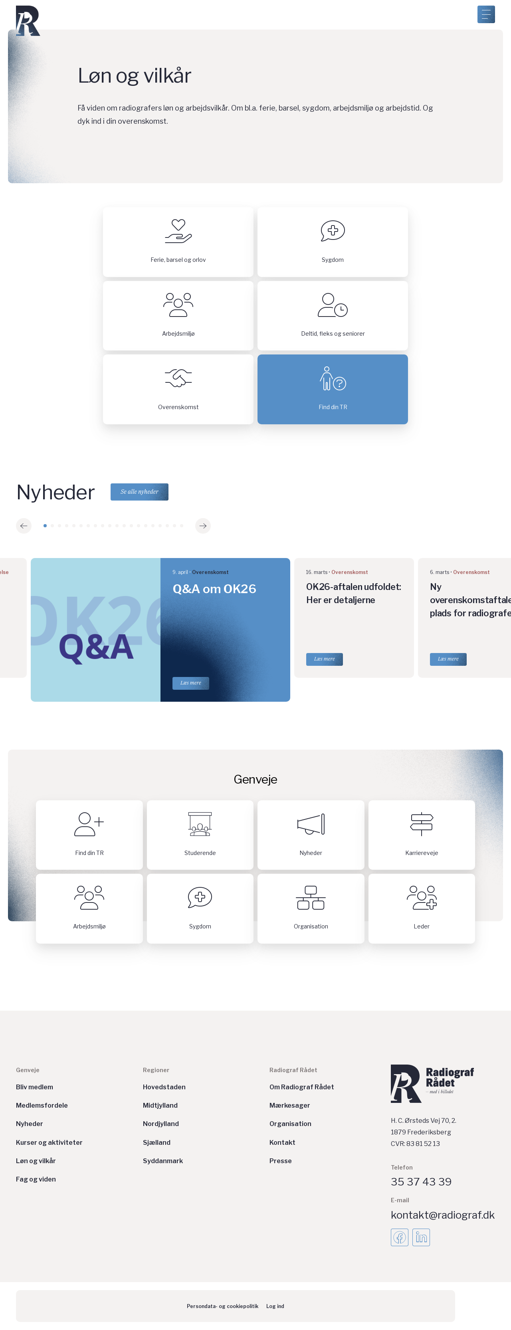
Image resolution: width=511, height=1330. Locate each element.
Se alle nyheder (140, 492)
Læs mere (190, 682)
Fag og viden (36, 1179)
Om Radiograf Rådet (301, 1087)
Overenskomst (210, 572)
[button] (24, 526)
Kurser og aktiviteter (49, 1142)
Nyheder (29, 1124)
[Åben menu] (486, 14)
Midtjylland (160, 1105)
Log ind (275, 1306)
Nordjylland (161, 1124)
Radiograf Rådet (293, 1070)
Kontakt (282, 1142)
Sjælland (156, 1142)
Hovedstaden (164, 1087)
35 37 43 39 (421, 1182)
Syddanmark (163, 1161)
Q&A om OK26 (214, 589)
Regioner (156, 1070)
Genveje (28, 1070)
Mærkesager (289, 1105)
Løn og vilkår (36, 1161)
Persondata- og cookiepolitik (222, 1306)
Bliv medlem (34, 1087)
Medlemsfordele (42, 1105)
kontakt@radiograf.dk (443, 1215)
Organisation (290, 1124)
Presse (280, 1161)
